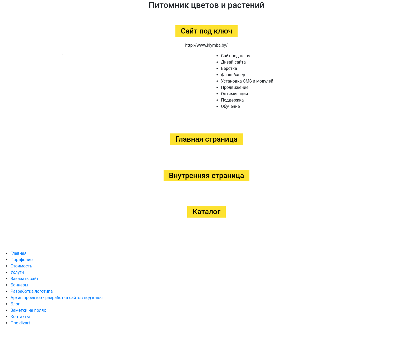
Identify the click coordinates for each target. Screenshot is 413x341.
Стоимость (21, 265)
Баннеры (19, 284)
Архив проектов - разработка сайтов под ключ (56, 297)
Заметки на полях (28, 310)
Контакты (20, 316)
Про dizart (20, 322)
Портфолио (22, 259)
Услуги (17, 272)
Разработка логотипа (32, 291)
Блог (15, 303)
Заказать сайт (25, 278)
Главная (19, 253)
